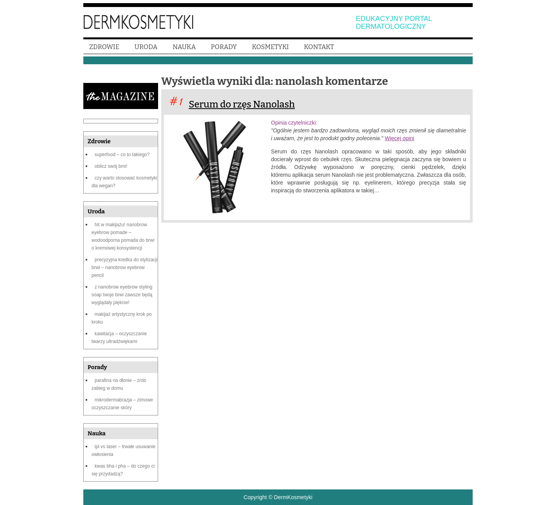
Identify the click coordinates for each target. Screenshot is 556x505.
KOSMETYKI (270, 47)
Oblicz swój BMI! (111, 166)
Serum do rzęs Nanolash (242, 104)
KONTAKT (319, 47)
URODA (145, 47)
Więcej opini (399, 138)
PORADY (224, 47)
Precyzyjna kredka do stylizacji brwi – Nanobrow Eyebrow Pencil (124, 267)
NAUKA (184, 47)
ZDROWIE (104, 47)
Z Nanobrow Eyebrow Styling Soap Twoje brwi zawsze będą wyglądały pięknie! (121, 294)
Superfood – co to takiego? (122, 154)
